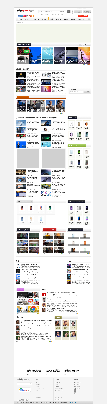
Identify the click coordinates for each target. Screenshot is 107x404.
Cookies (57, 395)
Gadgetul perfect (39, 397)
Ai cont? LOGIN (78, 11)
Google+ (77, 386)
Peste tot (62, 11)
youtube (27, 16)
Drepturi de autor (59, 388)
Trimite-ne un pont (83, 16)
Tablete (37, 386)
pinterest (30, 16)
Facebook (77, 382)
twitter (21, 16)
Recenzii (37, 393)
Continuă (87, 91)
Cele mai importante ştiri (24, 44)
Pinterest (77, 390)
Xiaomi (47, 14)
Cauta (68, 11)
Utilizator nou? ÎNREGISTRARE (87, 11)
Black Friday (43, 14)
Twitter (77, 384)
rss (32, 16)
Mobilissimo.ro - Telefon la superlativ (25, 10)
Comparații (38, 395)
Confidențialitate (58, 393)
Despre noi (79, 8)
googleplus (24, 16)
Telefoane (38, 384)
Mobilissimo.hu (58, 397)
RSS (76, 393)
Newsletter (73, 89)
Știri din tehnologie (59, 14)
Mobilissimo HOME (20, 22)
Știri (37, 390)
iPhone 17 (52, 14)
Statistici (57, 386)
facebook (19, 16)
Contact (84, 8)
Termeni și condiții (59, 390)
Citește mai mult (72, 402)
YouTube (77, 388)
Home (37, 382)
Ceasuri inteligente (40, 388)
